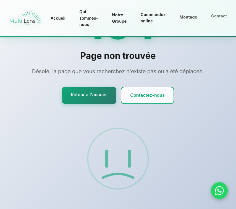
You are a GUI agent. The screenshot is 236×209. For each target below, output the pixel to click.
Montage (188, 16)
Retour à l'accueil (89, 94)
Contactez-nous (147, 95)
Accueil (58, 18)
